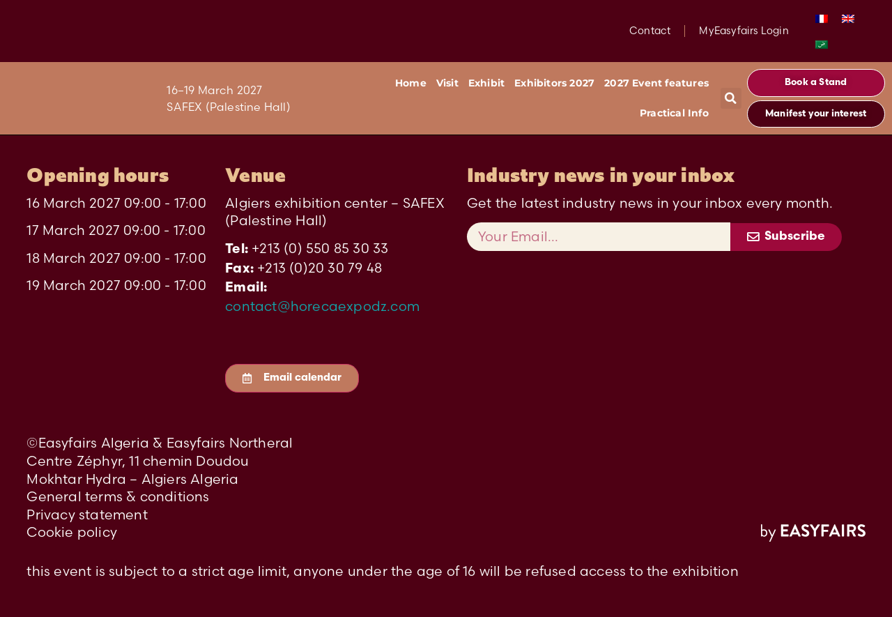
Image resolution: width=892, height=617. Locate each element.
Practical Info (674, 113)
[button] (731, 98)
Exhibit (486, 83)
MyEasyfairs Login (743, 30)
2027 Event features (656, 83)
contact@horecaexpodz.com (322, 306)
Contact (649, 30)
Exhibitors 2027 (554, 83)
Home (410, 83)
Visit (447, 83)
